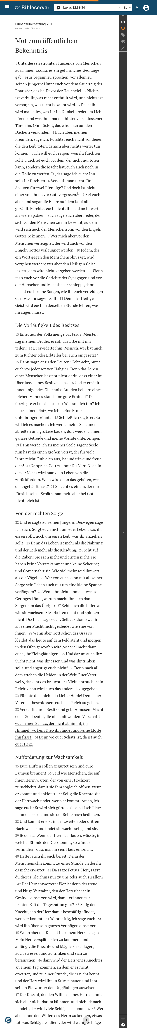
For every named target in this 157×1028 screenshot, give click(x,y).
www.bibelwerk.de (27, 1022)
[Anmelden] (146, 7)
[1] (111, 149)
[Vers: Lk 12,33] (152, 25)
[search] (90, 7)
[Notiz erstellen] (152, 51)
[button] (9, 7)
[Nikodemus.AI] (8, 1020)
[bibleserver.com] (32, 8)
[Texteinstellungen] (136, 7)
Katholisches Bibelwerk (29, 28)
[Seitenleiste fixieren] (152, 18)
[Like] (152, 31)
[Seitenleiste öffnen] (152, 535)
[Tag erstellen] (152, 38)
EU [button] (128, 8)
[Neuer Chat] (152, 44)
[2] (39, 980)
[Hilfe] (152, 1025)
